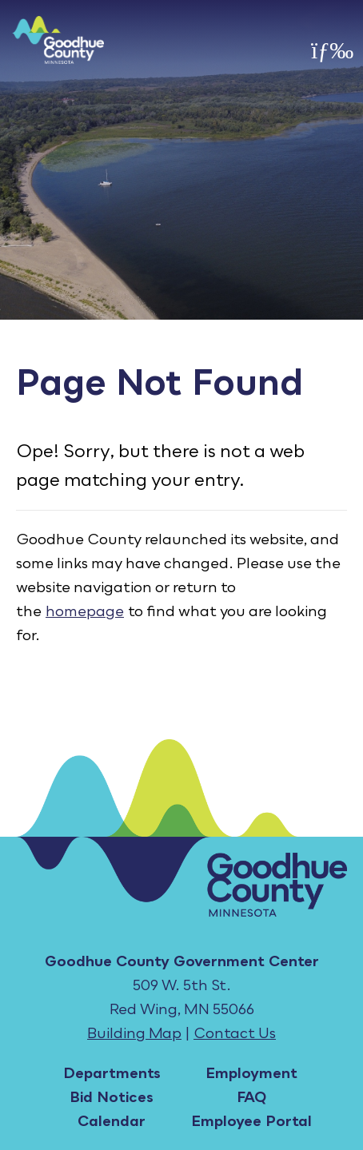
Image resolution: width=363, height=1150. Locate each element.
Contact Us (234, 1032)
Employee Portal (251, 1120)
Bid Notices (112, 1096)
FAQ (251, 1096)
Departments (112, 1072)
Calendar (112, 1120)
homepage (85, 610)
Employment (251, 1072)
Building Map (134, 1032)
